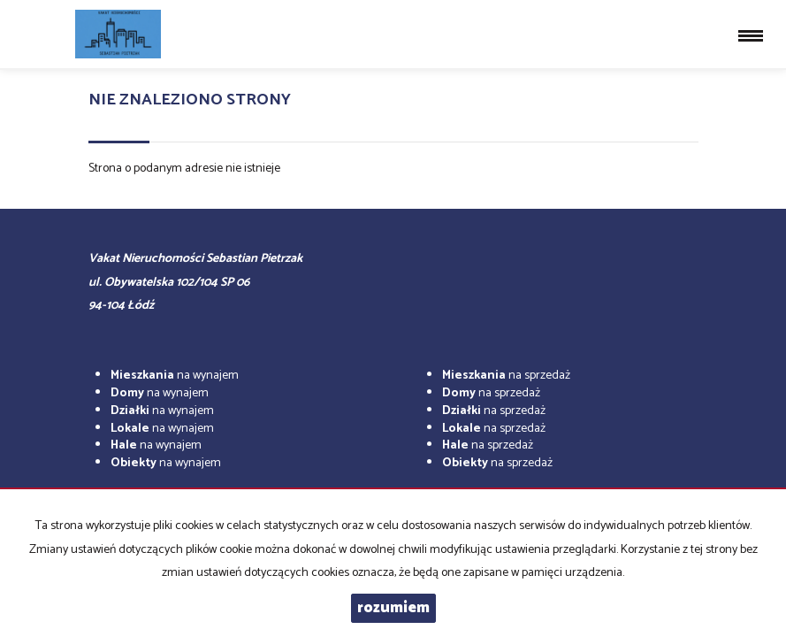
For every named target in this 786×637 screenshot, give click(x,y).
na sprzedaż (506, 375)
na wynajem (175, 375)
